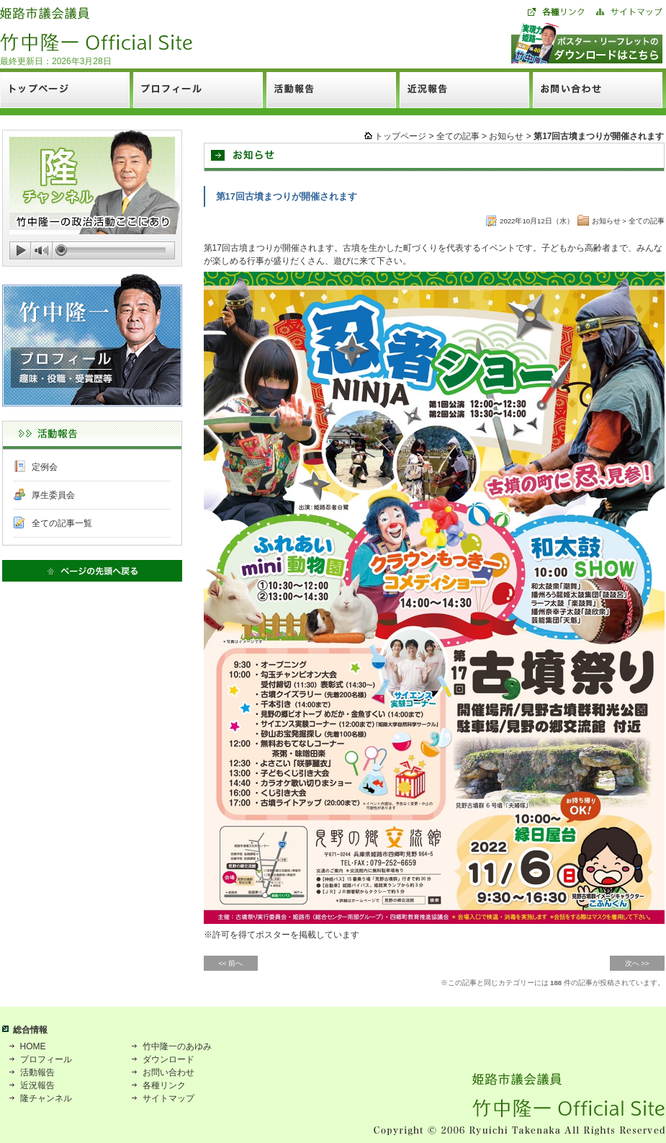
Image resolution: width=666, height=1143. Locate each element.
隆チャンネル (46, 1098)
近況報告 (37, 1085)
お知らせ (506, 136)
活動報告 (37, 1072)
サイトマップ (168, 1098)
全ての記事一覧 (62, 523)
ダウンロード (168, 1059)
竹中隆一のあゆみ (177, 1046)
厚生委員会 (53, 495)
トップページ (400, 136)
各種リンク (164, 1085)
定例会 (45, 467)
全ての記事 (458, 136)
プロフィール (46, 1059)
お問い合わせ (168, 1072)
